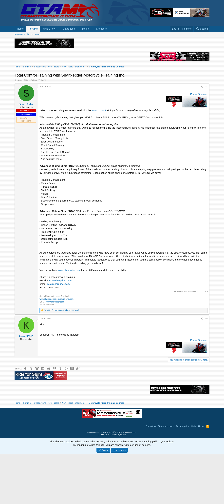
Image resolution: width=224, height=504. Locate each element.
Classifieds (69, 28)
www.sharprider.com (69, 319)
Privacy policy (182, 476)
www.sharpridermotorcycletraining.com (56, 348)
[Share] (202, 136)
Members (101, 28)
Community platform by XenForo (112, 482)
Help (193, 476)
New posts (20, 34)
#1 (206, 136)
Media (85, 28)
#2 (206, 368)
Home (20, 28)
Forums (33, 28)
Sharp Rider (23, 130)
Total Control (99, 160)
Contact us (151, 476)
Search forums (34, 34)
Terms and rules (165, 476)
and (61, 360)
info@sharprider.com (58, 333)
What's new (49, 28)
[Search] (201, 29)
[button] (58, 29)
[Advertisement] (112, 61)
